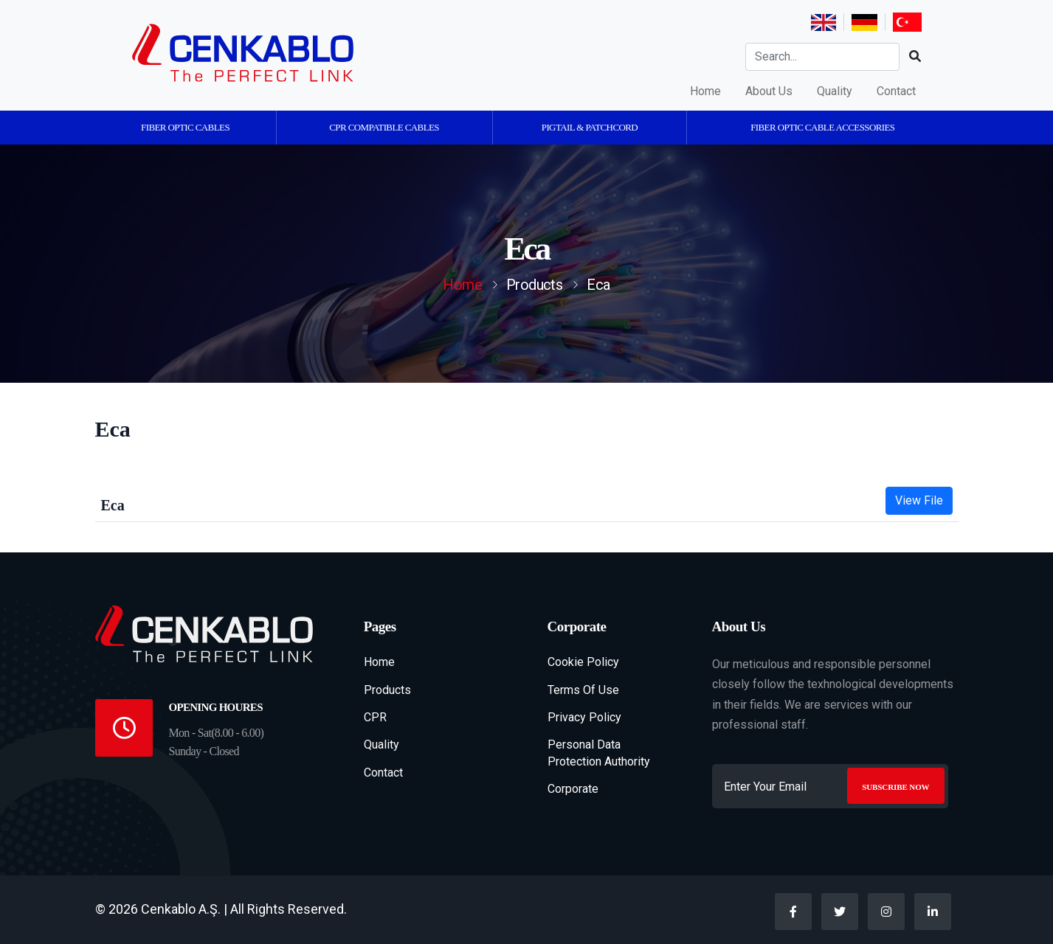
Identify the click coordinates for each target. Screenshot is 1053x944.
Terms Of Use (583, 690)
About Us (769, 91)
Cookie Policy (583, 662)
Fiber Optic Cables (185, 127)
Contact (896, 91)
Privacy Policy (584, 717)
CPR (375, 717)
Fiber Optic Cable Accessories (822, 127)
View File (919, 500)
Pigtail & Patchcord (590, 127)
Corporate (573, 789)
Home (705, 91)
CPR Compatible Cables (384, 127)
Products (387, 690)
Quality (834, 91)
